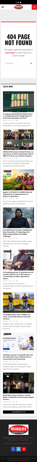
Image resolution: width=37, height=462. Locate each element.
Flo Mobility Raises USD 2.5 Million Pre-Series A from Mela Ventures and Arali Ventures (17, 316)
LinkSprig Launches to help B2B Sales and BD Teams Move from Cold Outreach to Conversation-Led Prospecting (18, 357)
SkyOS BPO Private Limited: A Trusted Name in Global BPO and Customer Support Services (18, 397)
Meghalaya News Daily (23, 460)
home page (9, 53)
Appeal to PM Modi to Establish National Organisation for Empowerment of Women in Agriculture (17, 194)
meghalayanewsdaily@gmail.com (22, 443)
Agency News (7, 93)
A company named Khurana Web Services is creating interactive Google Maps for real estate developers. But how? (18, 116)
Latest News (8, 86)
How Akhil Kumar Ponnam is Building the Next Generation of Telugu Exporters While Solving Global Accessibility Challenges (17, 233)
